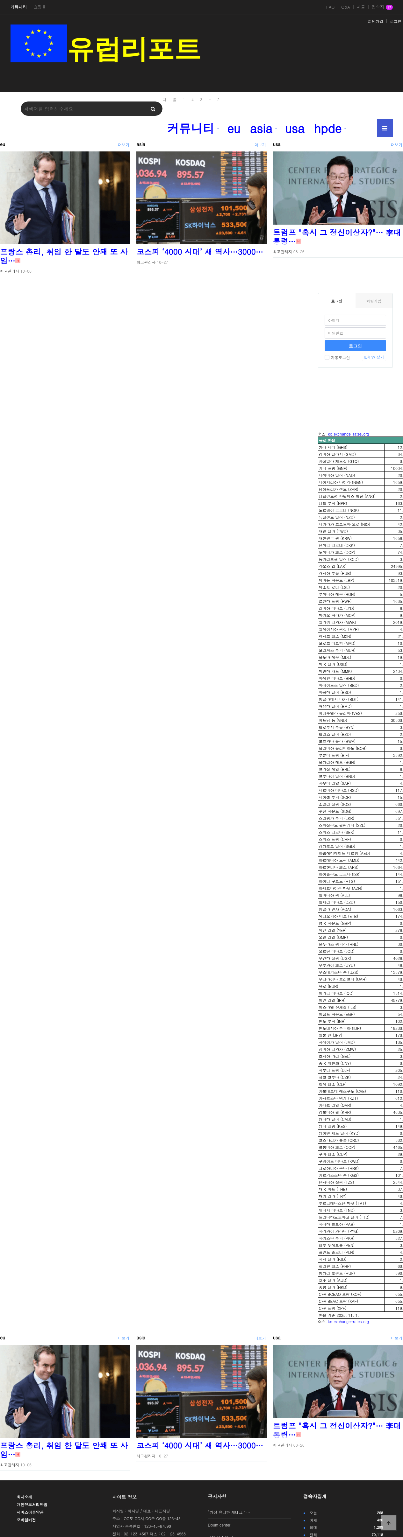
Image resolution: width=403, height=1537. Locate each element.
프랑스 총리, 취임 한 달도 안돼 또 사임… (64, 256)
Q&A (345, 7)
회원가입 (375, 21)
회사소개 (24, 1496)
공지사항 (217, 1496)
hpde (328, 128)
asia (261, 128)
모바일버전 (26, 1519)
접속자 (382, 7)
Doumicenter (219, 1524)
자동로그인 (337, 357)
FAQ (330, 7)
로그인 (395, 21)
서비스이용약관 (30, 1512)
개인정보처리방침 (32, 1504)
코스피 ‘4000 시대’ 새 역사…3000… (199, 251)
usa (295, 128)
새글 (361, 7)
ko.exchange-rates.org (348, 434)
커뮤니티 (19, 7)
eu (233, 128)
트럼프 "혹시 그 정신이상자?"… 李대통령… (337, 237)
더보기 (123, 144)
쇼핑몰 (39, 7)
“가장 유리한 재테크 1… (229, 1512)
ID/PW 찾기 (374, 357)
